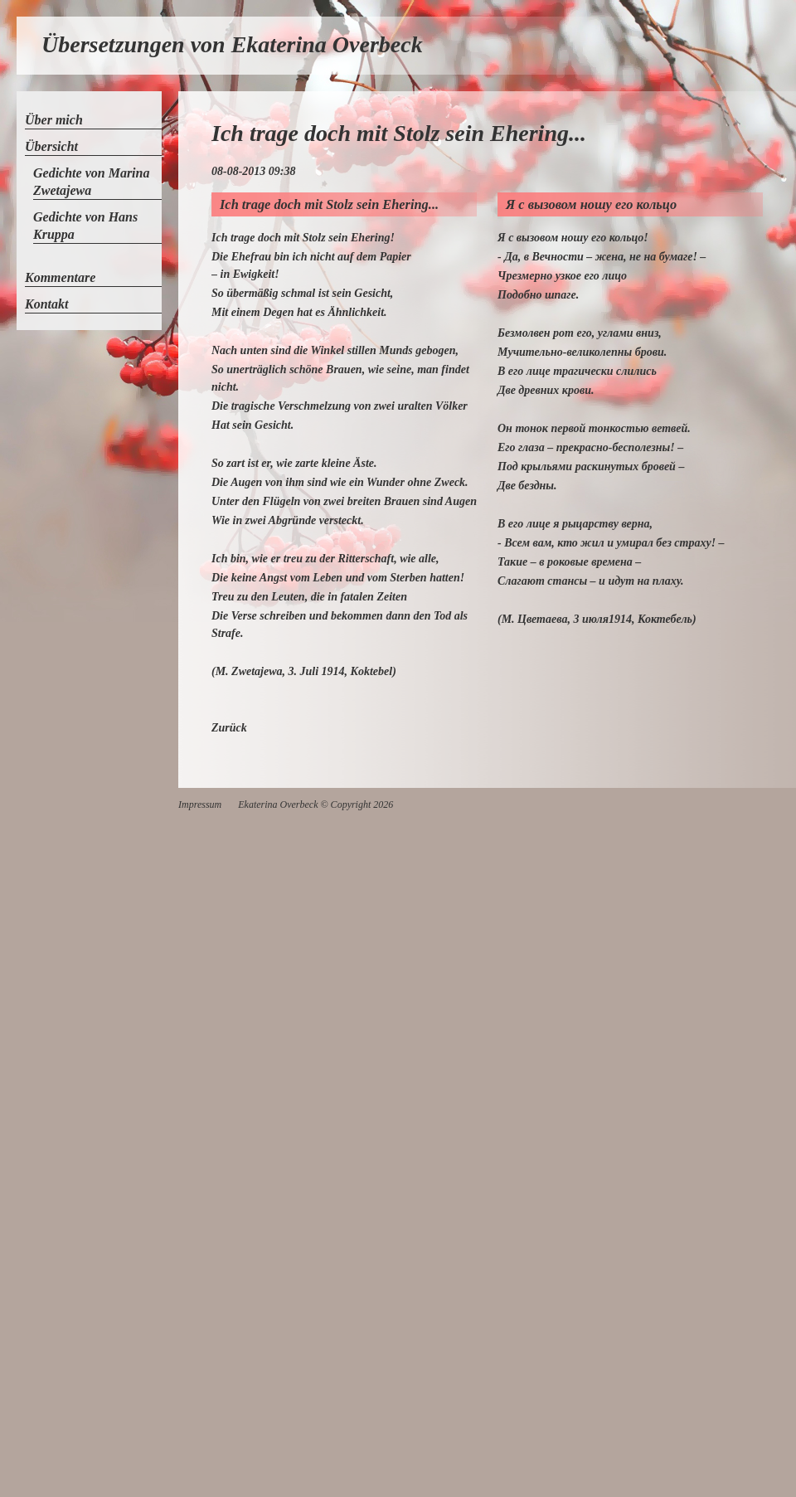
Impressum (199, 804)
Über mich (54, 120)
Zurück (229, 728)
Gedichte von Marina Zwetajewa (91, 181)
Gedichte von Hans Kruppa (85, 225)
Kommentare (60, 277)
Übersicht (51, 146)
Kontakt (46, 304)
